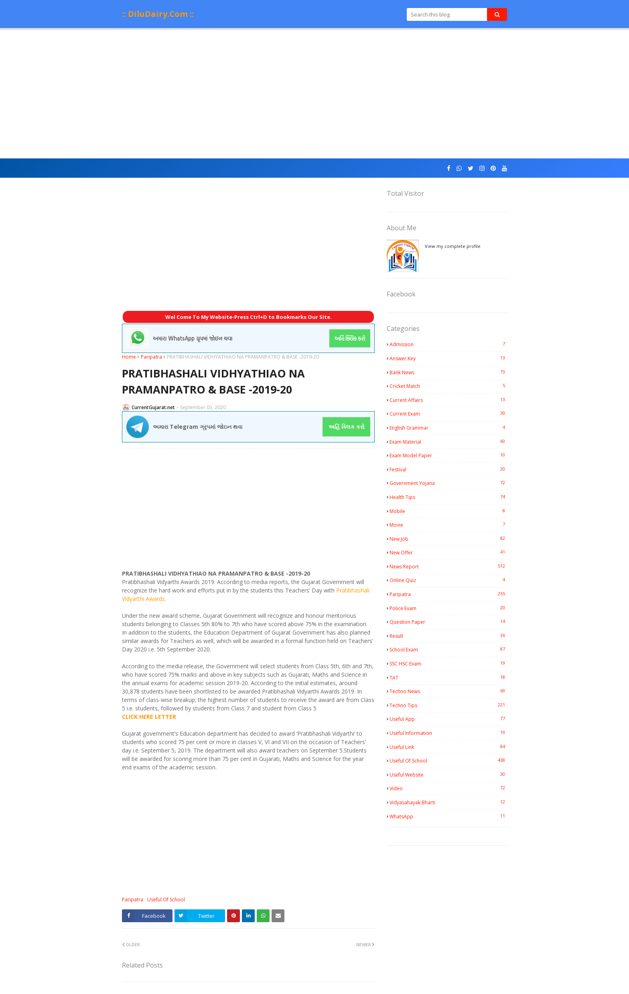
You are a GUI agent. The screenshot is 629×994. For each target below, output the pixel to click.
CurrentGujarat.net (153, 407)
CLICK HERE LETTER (149, 716)
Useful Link (448, 747)
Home (129, 356)
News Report (448, 566)
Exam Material (448, 441)
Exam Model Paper (448, 455)
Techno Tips (448, 705)
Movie (448, 524)
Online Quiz (448, 580)
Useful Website (448, 774)
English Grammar (448, 427)
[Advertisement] (314, 94)
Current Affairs (448, 400)
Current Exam (448, 413)
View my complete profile (453, 246)
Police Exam (448, 608)
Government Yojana (448, 483)
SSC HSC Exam (448, 663)
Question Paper (448, 621)
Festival (448, 469)
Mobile (448, 511)
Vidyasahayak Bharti (448, 802)
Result (448, 635)
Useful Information (448, 732)
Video (448, 788)
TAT (448, 677)
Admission (448, 344)
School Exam (448, 649)
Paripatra (151, 356)
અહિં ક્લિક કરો (347, 426)
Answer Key (448, 358)
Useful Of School (166, 899)
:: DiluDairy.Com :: (158, 13)
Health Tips (448, 497)
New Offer (448, 552)
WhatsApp (448, 816)
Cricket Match (448, 385)
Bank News (448, 372)
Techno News (448, 691)
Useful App (448, 718)
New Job (448, 538)
